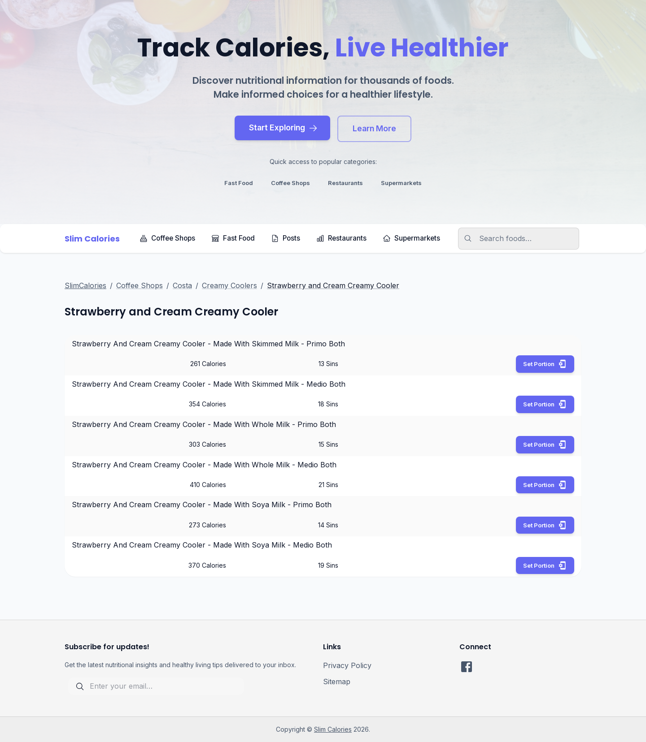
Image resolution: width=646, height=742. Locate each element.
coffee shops (290, 182)
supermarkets (401, 182)
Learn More (374, 128)
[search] (524, 238)
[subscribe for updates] (156, 686)
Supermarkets (411, 238)
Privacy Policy (347, 665)
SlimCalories (85, 285)
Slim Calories (333, 729)
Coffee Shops (167, 238)
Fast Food (233, 238)
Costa (182, 285)
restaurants (345, 182)
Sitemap (336, 681)
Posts (285, 238)
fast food (238, 182)
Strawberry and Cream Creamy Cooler (333, 285)
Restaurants (341, 238)
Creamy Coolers (229, 285)
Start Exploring (283, 127)
